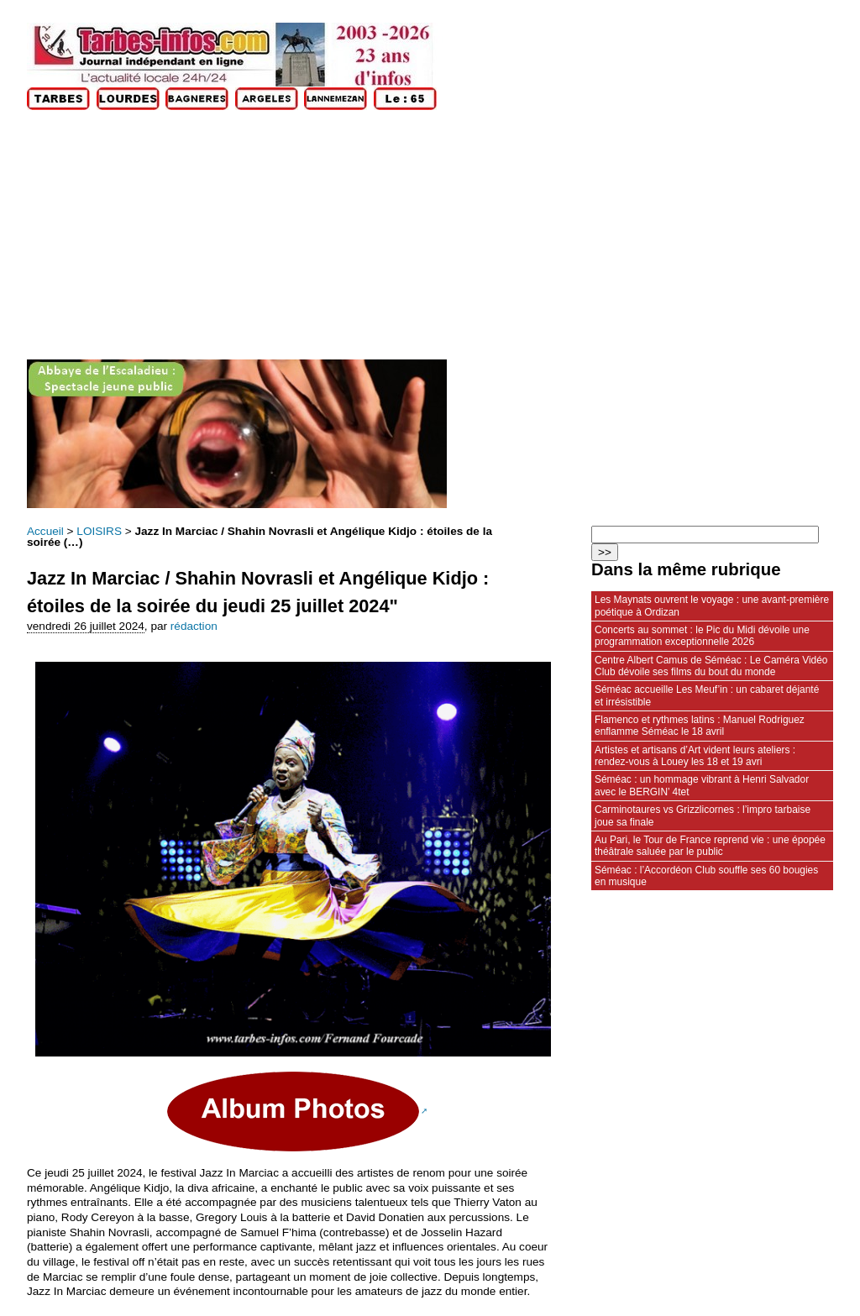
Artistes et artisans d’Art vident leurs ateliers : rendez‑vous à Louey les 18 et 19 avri (695, 756)
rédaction (194, 626)
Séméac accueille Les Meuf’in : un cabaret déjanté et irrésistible (707, 695)
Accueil (45, 531)
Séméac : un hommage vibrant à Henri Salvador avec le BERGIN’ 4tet (702, 785)
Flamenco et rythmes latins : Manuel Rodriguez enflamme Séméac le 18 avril (700, 725)
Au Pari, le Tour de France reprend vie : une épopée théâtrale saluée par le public (710, 845)
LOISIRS (99, 531)
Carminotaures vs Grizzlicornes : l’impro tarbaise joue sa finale (702, 815)
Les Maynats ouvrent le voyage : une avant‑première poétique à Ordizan (712, 605)
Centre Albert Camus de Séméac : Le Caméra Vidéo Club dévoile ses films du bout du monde (711, 666)
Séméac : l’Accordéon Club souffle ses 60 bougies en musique (706, 876)
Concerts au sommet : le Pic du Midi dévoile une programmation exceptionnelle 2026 (702, 636)
